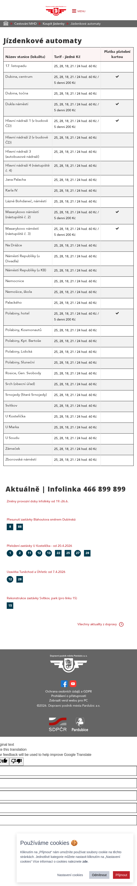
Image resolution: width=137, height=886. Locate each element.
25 (68, 553)
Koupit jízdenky (53, 24)
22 (58, 553)
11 (29, 553)
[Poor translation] (16, 761)
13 (49, 553)
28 (87, 553)
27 (78, 553)
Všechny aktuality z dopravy (100, 624)
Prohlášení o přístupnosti (68, 696)
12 (39, 553)
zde (85, 861)
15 (10, 605)
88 (20, 527)
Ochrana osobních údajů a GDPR (68, 691)
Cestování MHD (25, 24)
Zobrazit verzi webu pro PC (68, 700)
